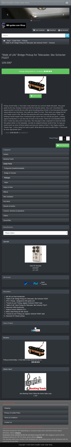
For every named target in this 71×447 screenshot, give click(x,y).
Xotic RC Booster (35, 266)
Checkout (51, 30)
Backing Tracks (8, 159)
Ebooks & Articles (9, 206)
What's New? (7, 369)
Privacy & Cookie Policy (12, 413)
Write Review (62, 145)
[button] (7, 13)
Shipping (7, 408)
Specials (6, 241)
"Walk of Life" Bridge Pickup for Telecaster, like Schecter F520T (26, 43)
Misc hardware (8, 197)
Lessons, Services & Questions (13, 211)
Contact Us (8, 422)
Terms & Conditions (10, 417)
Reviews (52, 43)
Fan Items (6, 201)
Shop (9, 41)
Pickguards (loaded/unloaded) (13, 168)
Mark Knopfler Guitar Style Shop (15, 3)
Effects (5, 192)
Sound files (7, 220)
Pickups (25, 41)
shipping (18, 433)
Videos (5, 216)
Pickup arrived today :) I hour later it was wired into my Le (22, 360)
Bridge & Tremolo (9, 173)
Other (5, 182)
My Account (63, 30)
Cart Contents (39, 30)
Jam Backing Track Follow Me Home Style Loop (35, 393)
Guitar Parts (16, 41)
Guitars (5, 154)
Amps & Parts (8, 187)
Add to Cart (35, 96)
